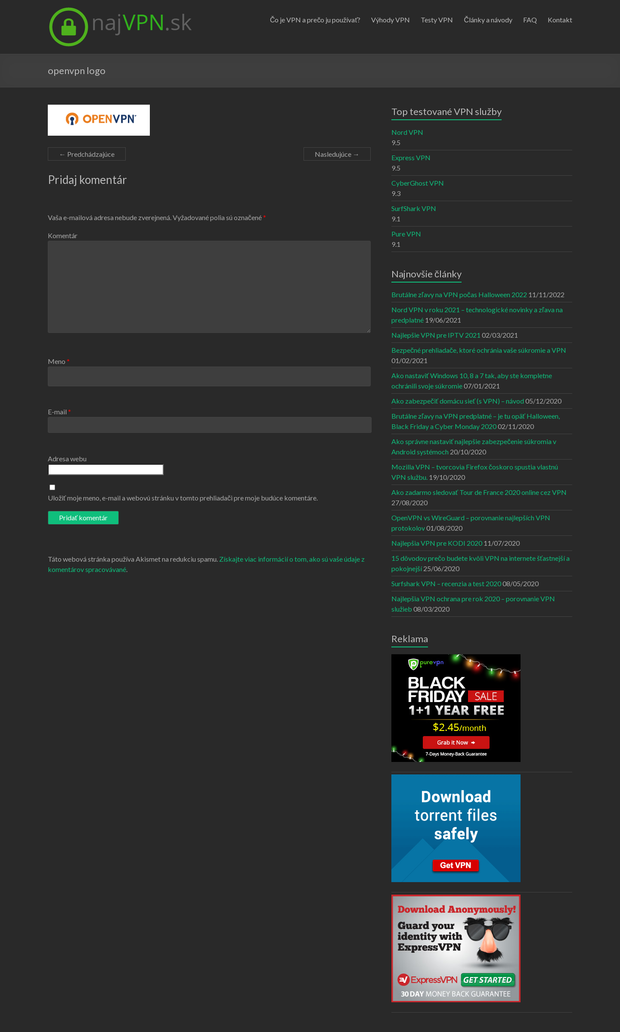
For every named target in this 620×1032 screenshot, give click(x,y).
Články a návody (488, 20)
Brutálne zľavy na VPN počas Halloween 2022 (459, 294)
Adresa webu (67, 458)
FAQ (530, 20)
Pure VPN (406, 234)
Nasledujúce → (337, 154)
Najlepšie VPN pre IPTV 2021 (435, 335)
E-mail (59, 411)
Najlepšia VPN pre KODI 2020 (436, 543)
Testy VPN (437, 20)
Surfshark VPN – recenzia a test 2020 (446, 583)
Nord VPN (407, 132)
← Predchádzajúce (87, 154)
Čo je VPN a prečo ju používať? (315, 20)
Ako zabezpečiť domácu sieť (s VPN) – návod (457, 401)
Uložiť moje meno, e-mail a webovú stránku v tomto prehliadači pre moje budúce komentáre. (183, 498)
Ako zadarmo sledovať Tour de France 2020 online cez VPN (479, 492)
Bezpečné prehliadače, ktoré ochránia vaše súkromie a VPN (478, 350)
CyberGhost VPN (417, 183)
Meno (59, 361)
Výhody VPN (390, 20)
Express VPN (411, 157)
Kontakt (560, 20)
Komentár (63, 235)
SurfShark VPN (413, 208)
